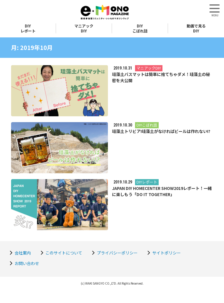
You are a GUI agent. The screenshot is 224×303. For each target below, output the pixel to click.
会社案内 (23, 253)
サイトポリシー (166, 253)
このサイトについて (64, 253)
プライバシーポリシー (117, 253)
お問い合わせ (27, 263)
